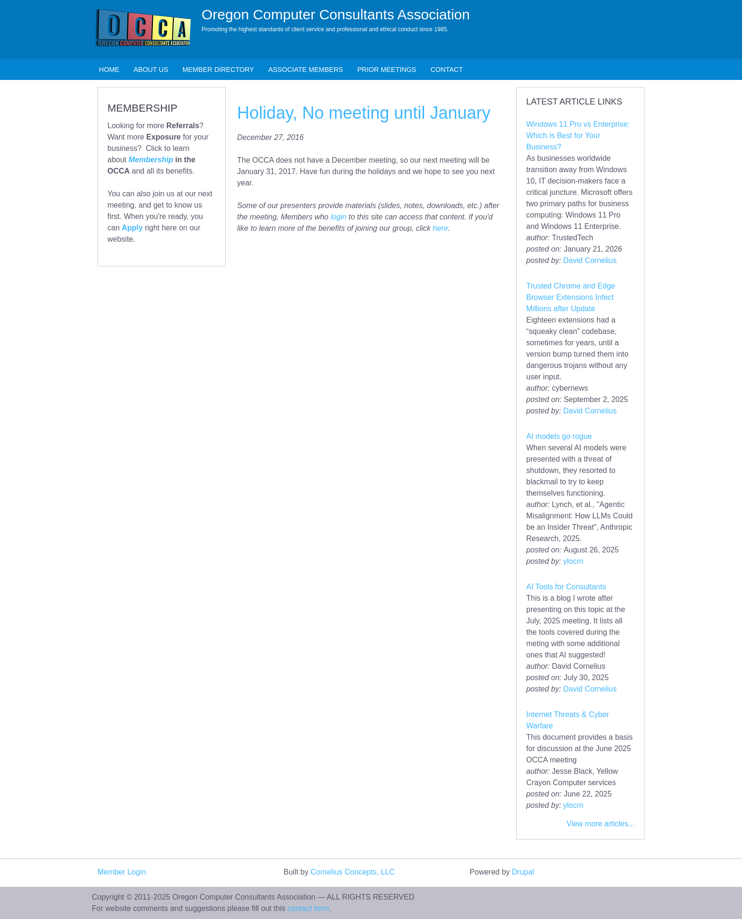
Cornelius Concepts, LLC (352, 872)
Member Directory (218, 69)
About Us (150, 69)
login (338, 217)
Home (109, 69)
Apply (132, 228)
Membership (150, 160)
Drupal (523, 872)
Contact (447, 69)
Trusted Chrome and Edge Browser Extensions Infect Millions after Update (570, 297)
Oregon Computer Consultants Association (336, 14)
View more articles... (600, 824)
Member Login (121, 872)
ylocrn (573, 561)
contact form (308, 908)
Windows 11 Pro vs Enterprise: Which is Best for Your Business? (578, 135)
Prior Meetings (386, 69)
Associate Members (305, 69)
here (440, 228)
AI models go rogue (559, 436)
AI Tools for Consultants (566, 587)
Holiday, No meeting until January (364, 113)
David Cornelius (590, 260)
